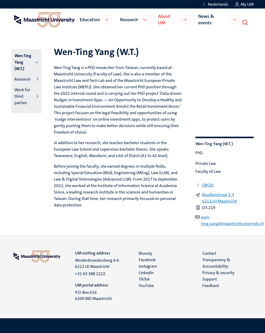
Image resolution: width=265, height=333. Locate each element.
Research (129, 19)
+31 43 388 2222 (90, 272)
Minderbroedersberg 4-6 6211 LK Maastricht (97, 262)
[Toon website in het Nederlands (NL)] (215, 4)
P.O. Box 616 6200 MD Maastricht (93, 294)
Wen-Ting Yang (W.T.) (22, 61)
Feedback (210, 284)
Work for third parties (22, 95)
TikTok (144, 278)
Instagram (148, 265)
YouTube (146, 284)
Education (90, 19)
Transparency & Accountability (216, 262)
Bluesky (145, 252)
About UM (165, 19)
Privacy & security (218, 271)
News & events (207, 19)
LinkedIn (146, 271)
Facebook (147, 258)
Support (209, 278)
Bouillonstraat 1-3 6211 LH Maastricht (219, 197)
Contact (209, 252)
